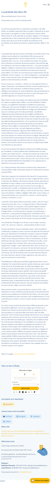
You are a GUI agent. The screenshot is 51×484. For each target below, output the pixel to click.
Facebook (35, 416)
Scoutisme (10, 436)
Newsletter (8, 404)
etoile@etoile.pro (26, 472)
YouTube (7, 416)
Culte (3, 431)
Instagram (21, 416)
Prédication (11, 431)
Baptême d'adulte (7, 434)
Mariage (18, 434)
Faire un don (26, 388)
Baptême (40, 431)
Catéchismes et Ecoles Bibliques (24, 354)
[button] (46, 4)
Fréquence (15, 382)
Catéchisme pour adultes (31, 434)
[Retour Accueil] (25, 4)
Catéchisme (31, 431)
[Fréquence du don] (25, 384)
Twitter (6, 421)
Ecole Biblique (21, 431)
